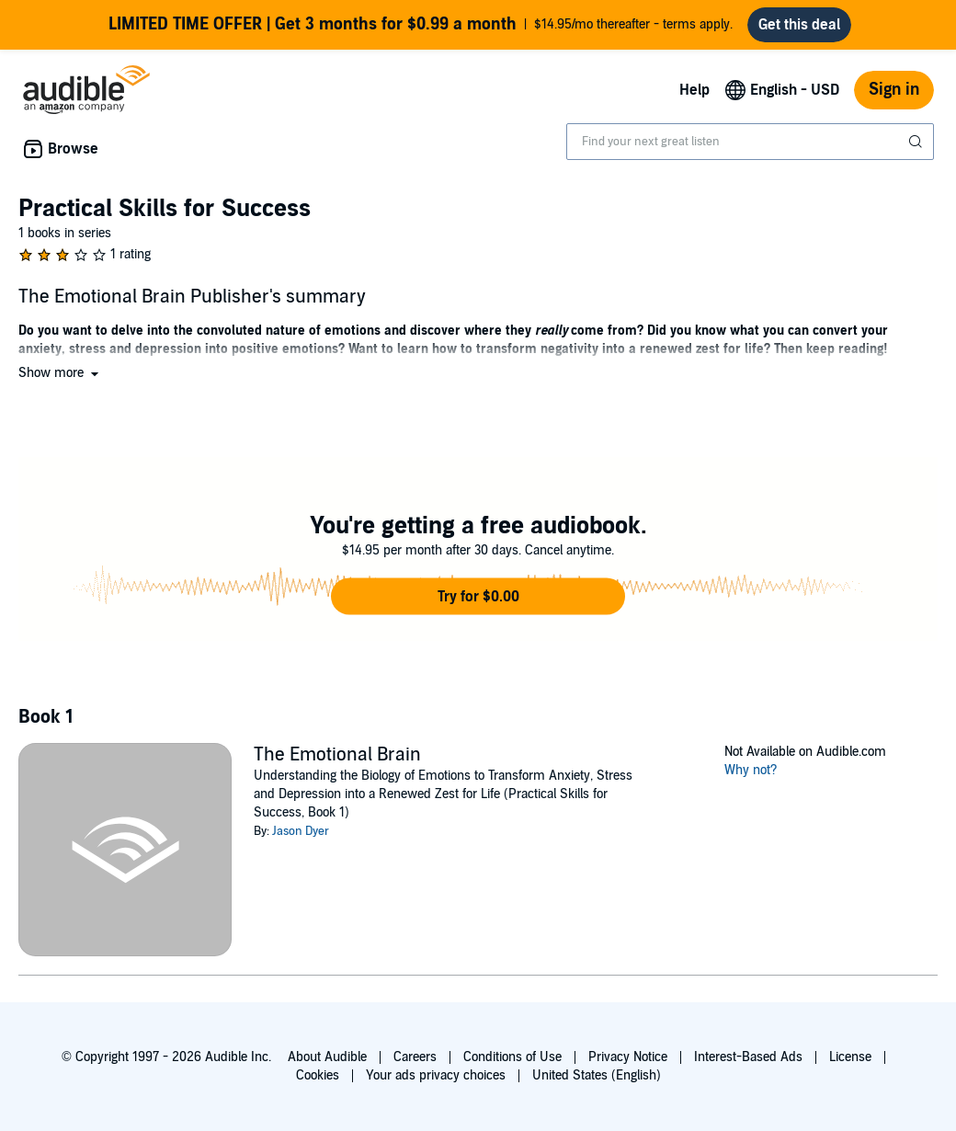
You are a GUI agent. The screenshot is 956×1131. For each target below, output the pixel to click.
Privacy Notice (627, 1057)
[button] (60, 380)
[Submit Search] (917, 149)
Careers (415, 1057)
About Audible (327, 1057)
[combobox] (750, 149)
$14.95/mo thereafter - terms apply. (421, 28)
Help (694, 97)
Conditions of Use (512, 1057)
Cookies (317, 1075)
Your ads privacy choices (436, 1075)
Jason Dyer (300, 838)
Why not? (751, 777)
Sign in (894, 97)
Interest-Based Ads (748, 1057)
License (850, 1057)
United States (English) (596, 1075)
